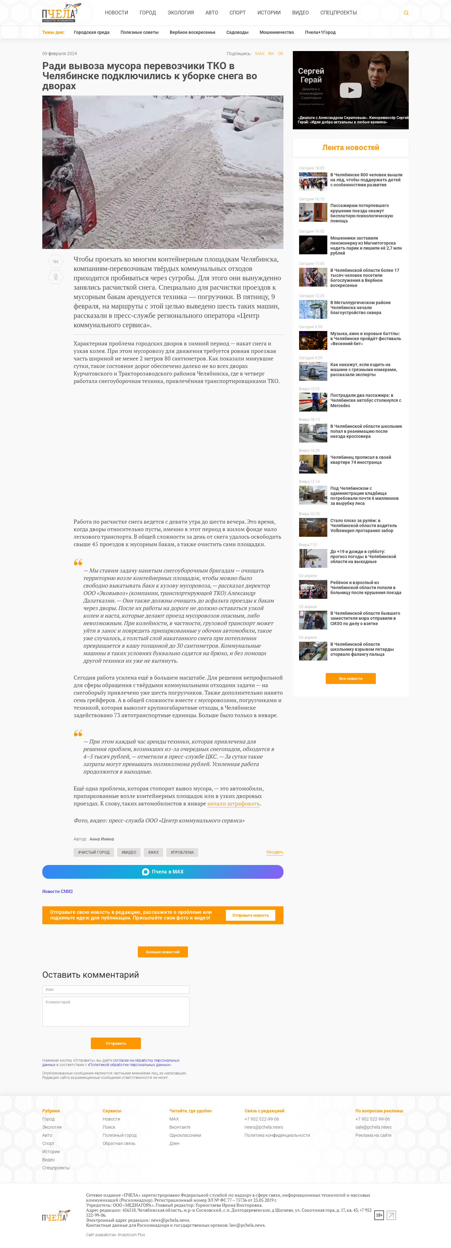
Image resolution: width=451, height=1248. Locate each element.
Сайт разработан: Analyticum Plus (115, 1235)
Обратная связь (119, 1143)
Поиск (109, 1127)
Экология (181, 13)
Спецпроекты (338, 13)
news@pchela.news (264, 1127)
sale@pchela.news (373, 1127)
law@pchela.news (247, 1225)
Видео (300, 13)
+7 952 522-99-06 (262, 1118)
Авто (211, 13)
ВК (271, 53)
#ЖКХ (153, 852)
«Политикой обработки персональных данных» (129, 1065)
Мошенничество (277, 32)
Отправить (116, 1043)
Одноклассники (185, 1135)
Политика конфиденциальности (277, 1135)
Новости (116, 13)
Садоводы (237, 32)
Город (148, 13)
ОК (280, 53)
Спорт (238, 13)
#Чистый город (94, 852)
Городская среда (92, 32)
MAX (260, 53)
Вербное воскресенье (192, 32)
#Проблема (182, 852)
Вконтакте (179, 1127)
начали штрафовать (233, 803)
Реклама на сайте (373, 1135)
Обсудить (275, 852)
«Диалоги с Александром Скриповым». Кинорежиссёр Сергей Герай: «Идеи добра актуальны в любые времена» (353, 120)
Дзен (174, 1143)
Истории (269, 13)
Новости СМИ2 (57, 891)
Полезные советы (140, 32)
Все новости (350, 678)
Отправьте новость (250, 915)
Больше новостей (162, 952)
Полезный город (120, 1135)
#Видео (129, 852)
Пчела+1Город (320, 32)
